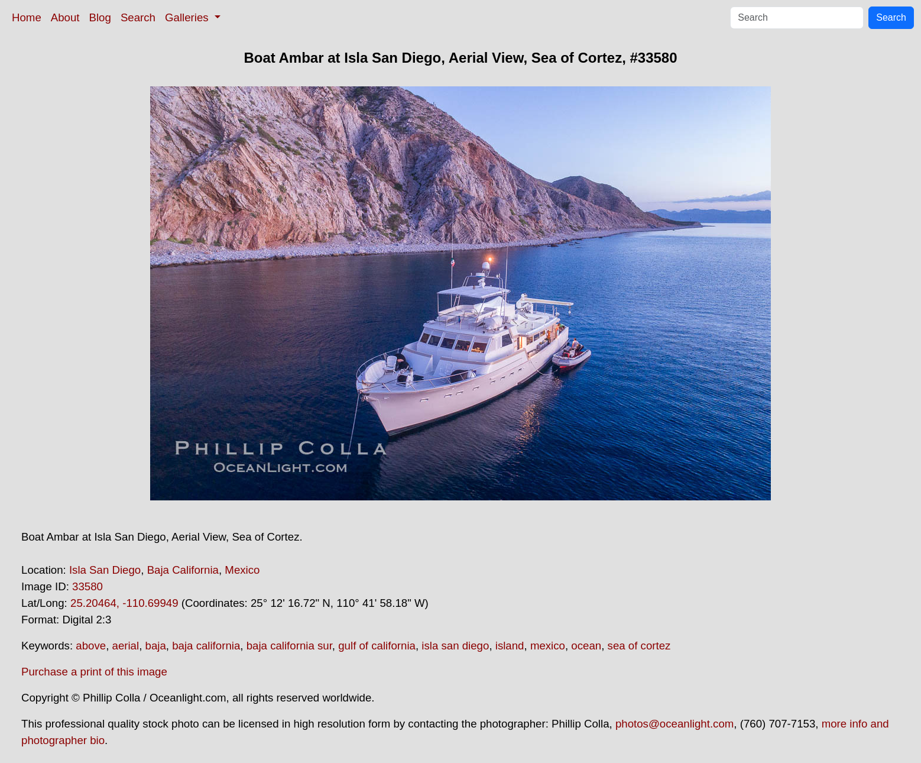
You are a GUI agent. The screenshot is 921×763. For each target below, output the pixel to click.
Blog (100, 17)
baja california (206, 645)
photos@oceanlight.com (674, 723)
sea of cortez (639, 645)
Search (138, 17)
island (509, 645)
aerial (126, 645)
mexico (547, 645)
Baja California (183, 570)
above (91, 645)
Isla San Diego (105, 570)
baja (155, 645)
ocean (586, 645)
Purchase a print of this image (94, 671)
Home (26, 17)
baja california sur (289, 645)
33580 (87, 586)
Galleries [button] (188, 17)
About (65, 17)
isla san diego (455, 645)
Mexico (242, 570)
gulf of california (377, 645)
